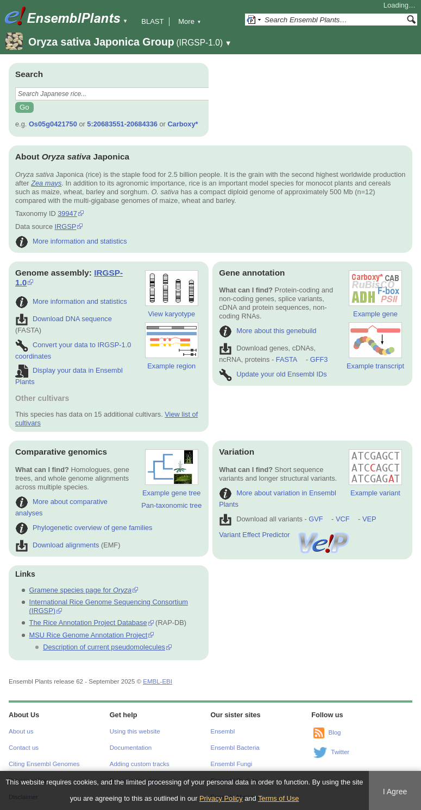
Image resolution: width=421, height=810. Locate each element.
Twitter (340, 752)
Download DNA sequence (63, 319)
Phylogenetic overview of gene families (84, 528)
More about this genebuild (267, 331)
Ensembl (223, 731)
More (189, 21)
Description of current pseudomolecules (104, 647)
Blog (334, 732)
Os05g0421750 (53, 124)
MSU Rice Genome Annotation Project (88, 635)
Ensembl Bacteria (235, 747)
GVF (316, 519)
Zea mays (46, 183)
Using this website (135, 731)
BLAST (152, 21)
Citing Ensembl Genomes (44, 764)
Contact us (24, 747)
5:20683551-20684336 (122, 124)
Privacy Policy (221, 798)
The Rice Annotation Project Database (88, 622)
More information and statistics (71, 241)
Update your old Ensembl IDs (272, 374)
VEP (369, 519)
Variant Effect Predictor (284, 535)
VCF (343, 519)
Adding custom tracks (139, 764)
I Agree (395, 791)
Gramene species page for (80, 590)
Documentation (131, 747)
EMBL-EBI (157, 681)
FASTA (286, 359)
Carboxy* (182, 124)
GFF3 (319, 359)
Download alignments (57, 545)
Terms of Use (278, 798)
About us (21, 731)
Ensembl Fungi (232, 764)
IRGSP (66, 226)
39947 (67, 213)
